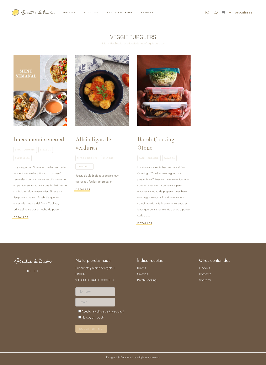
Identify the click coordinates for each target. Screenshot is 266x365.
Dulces (141, 268)
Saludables (22, 158)
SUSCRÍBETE (243, 12)
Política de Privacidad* (109, 311)
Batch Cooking (25, 149)
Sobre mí (205, 280)
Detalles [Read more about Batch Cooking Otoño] (144, 223)
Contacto (205, 274)
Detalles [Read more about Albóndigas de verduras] (82, 189)
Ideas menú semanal (39, 140)
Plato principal (87, 158)
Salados (45, 149)
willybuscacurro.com (148, 357)
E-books (204, 268)
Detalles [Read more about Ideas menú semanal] (21, 217)
